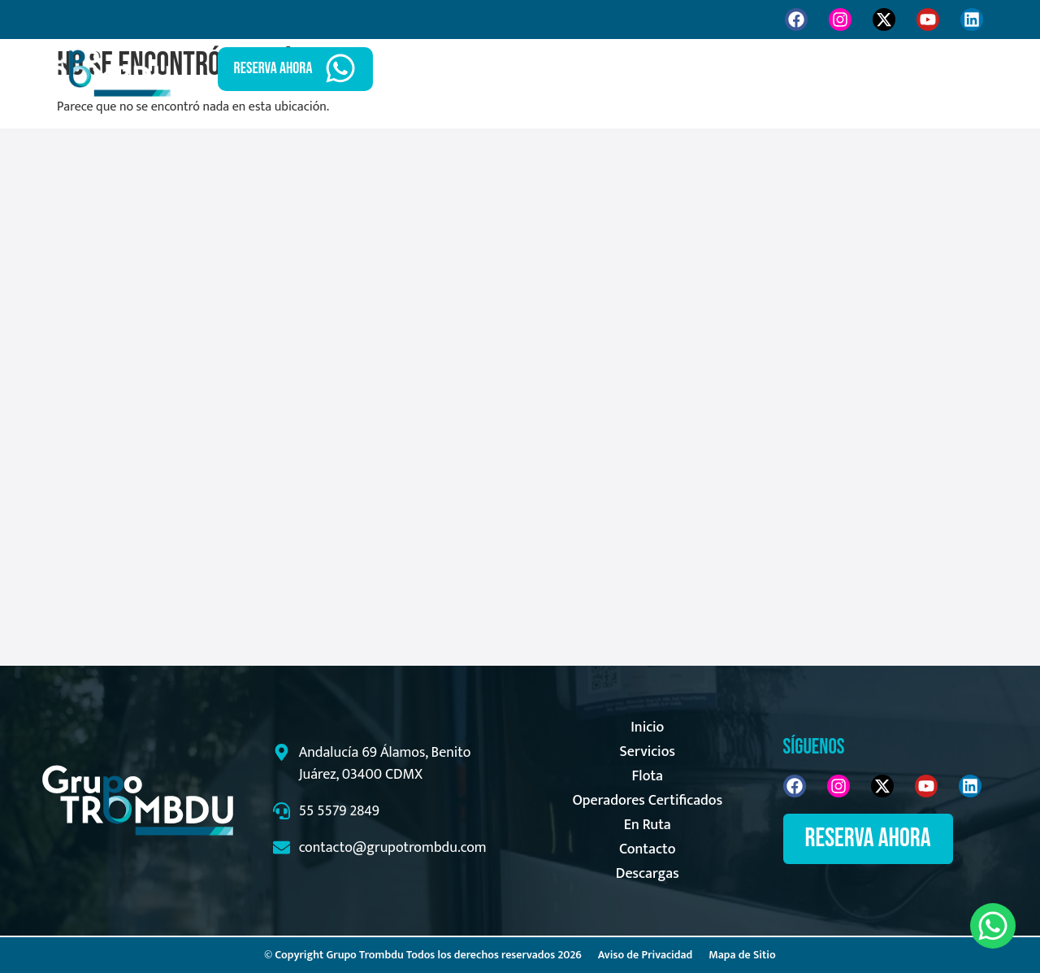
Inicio (558, 69)
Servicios (636, 69)
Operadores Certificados (647, 800)
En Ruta (785, 69)
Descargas (647, 874)
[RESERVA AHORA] (340, 68)
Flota (713, 69)
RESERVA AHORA (273, 68)
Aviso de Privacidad (645, 954)
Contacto (869, 69)
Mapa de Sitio (741, 954)
